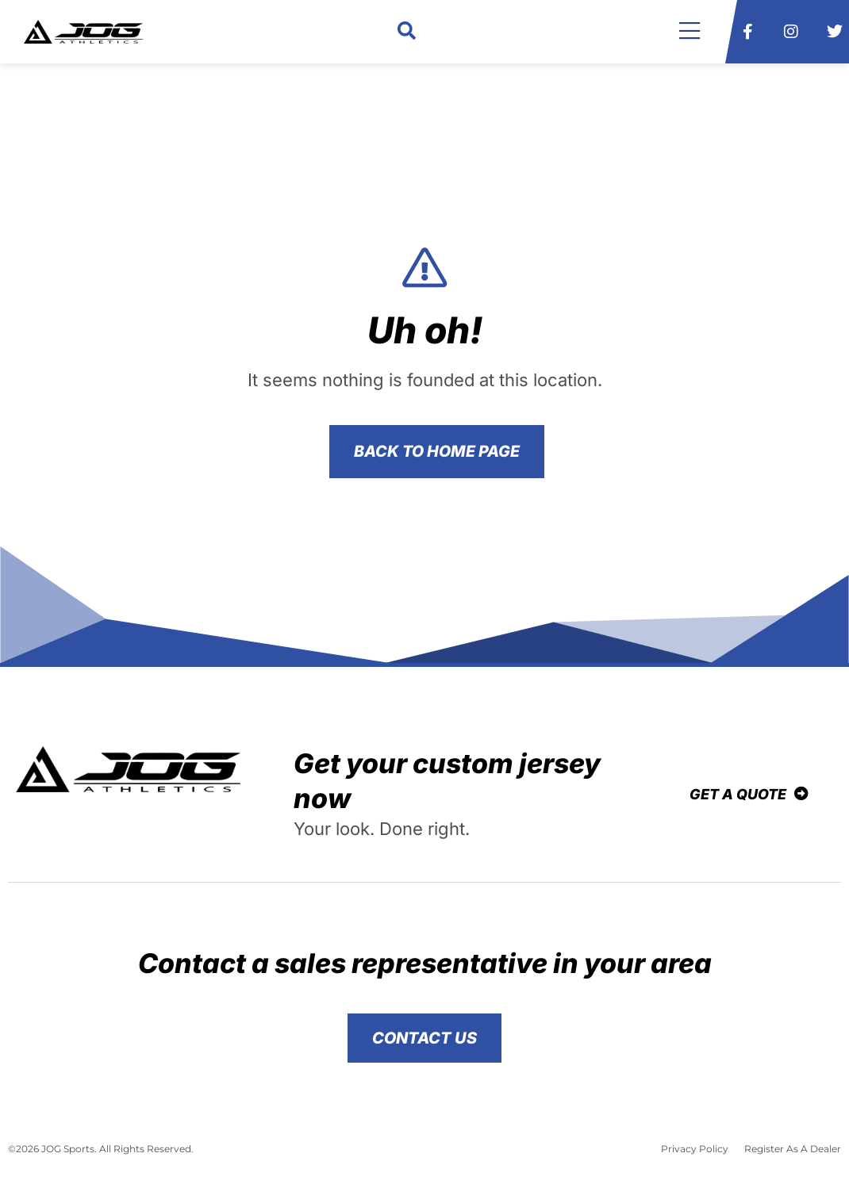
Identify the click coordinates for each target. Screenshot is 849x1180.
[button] (407, 32)
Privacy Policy (694, 1149)
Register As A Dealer (792, 1149)
